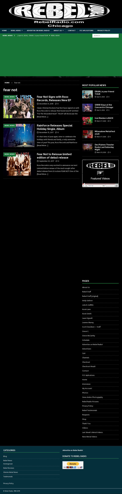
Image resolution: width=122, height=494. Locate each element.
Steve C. (85, 331)
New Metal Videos (89, 436)
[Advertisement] (61, 57)
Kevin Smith (86, 313)
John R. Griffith (87, 305)
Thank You (86, 423)
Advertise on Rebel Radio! (38, 30)
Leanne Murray (88, 322)
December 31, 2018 (46, 103)
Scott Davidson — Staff (91, 327)
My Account (87, 388)
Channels (85, 357)
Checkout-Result (89, 366)
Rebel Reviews (8, 468)
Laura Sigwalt (87, 318)
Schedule (85, 340)
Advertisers (86, 348)
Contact (71, 30)
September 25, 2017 (46, 161)
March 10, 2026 (101, 152)
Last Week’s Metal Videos (92, 432)
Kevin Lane (86, 309)
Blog (5, 456)
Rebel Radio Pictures (90, 401)
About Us (58, 30)
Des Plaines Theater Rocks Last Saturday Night (104, 147)
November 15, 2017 (46, 132)
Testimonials (8, 476)
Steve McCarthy (88, 335)
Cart (84, 353)
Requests (85, 414)
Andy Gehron (87, 300)
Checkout (86, 362)
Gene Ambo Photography (92, 397)
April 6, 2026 (101, 97)
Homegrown (8, 464)
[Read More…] (42, 116)
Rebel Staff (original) (90, 296)
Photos (85, 392)
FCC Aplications (86, 30)
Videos (85, 428)
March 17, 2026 (101, 121)
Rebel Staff (86, 291)
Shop (84, 419)
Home (4, 30)
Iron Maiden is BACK (104, 118)
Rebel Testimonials (89, 410)
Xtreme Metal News (10, 472)
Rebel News (16, 30)
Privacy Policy (103, 30)
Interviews (86, 384)
